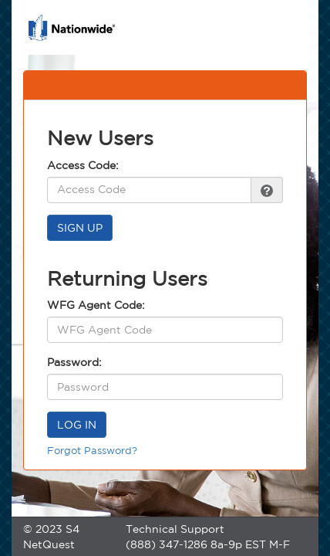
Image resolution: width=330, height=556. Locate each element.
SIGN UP (80, 228)
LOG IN (76, 425)
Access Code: (83, 165)
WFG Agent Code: (96, 305)
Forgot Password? (92, 450)
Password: (74, 362)
